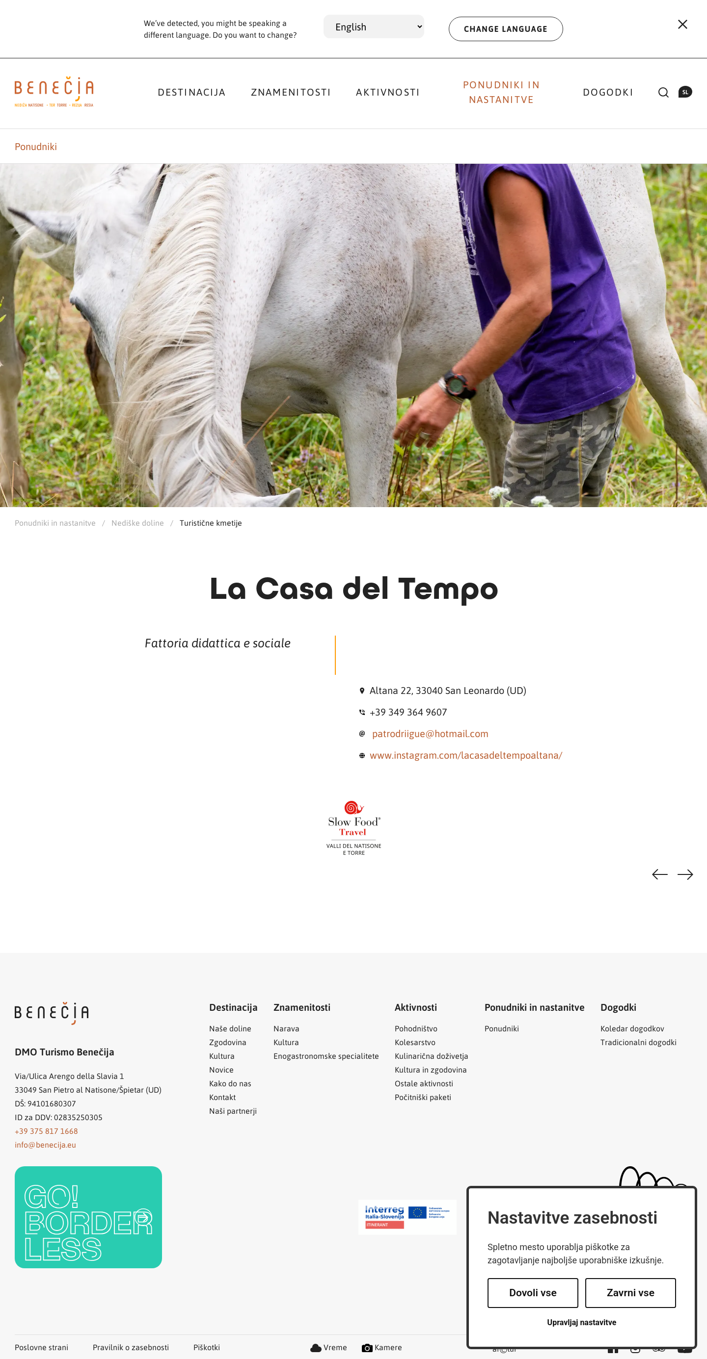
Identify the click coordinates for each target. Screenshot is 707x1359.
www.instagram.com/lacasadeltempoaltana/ (466, 754)
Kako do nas (230, 1083)
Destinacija (192, 91)
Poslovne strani (41, 1347)
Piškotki (206, 1347)
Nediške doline (137, 522)
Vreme (328, 1347)
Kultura (222, 1056)
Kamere (382, 1347)
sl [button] (685, 92)
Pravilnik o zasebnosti (131, 1347)
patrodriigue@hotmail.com (430, 733)
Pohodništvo (416, 1028)
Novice (221, 1069)
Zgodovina (227, 1042)
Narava (286, 1028)
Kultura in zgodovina (431, 1069)
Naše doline (230, 1028)
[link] (88, 1217)
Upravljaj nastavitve (582, 1322)
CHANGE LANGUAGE (506, 29)
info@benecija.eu (45, 1144)
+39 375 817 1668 (46, 1131)
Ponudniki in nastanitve (501, 91)
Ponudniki (36, 146)
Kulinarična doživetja (431, 1056)
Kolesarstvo (415, 1042)
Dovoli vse (532, 1293)
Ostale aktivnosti (424, 1083)
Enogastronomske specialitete (326, 1056)
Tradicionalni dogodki (638, 1042)
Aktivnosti (388, 91)
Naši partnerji (233, 1110)
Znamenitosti (291, 91)
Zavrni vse (630, 1293)
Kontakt (222, 1097)
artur (504, 1349)
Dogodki (608, 91)
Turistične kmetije (211, 522)
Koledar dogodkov (632, 1028)
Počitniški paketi (423, 1097)
